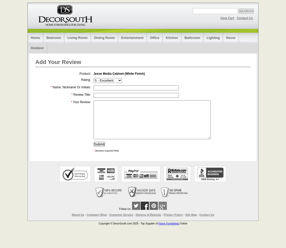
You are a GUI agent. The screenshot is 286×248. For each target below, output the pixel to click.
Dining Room (104, 38)
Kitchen (172, 38)
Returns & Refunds (148, 222)
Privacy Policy (173, 222)
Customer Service (121, 222)
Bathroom (192, 38)
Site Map (191, 222)
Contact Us (245, 18)
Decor (231, 38)
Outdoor (37, 48)
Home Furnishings (168, 231)
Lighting (213, 38)
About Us (78, 222)
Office (154, 38)
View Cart (227, 18)
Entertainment (132, 38)
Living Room (77, 38)
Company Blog (97, 222)
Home (35, 38)
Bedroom (53, 38)
